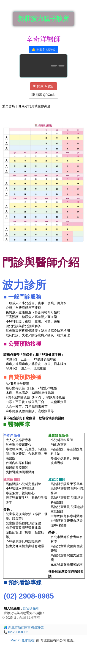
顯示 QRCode (43, 95)
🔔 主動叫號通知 (44, 49)
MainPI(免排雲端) (23, 640)
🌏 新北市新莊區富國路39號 (23, 627)
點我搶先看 (31, 608)
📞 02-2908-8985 (15, 632)
